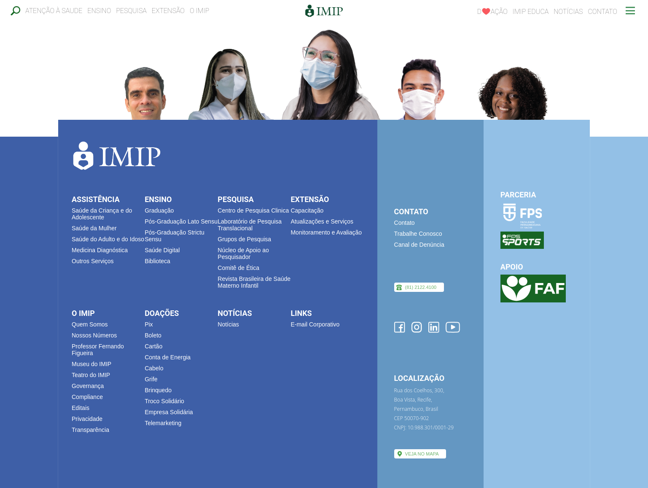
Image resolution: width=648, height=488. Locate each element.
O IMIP (199, 11)
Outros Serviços (93, 261)
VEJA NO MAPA (422, 453)
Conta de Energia (168, 357)
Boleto (153, 335)
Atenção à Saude (53, 11)
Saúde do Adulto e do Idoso (108, 239)
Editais (80, 407)
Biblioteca (157, 261)
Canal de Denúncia (419, 244)
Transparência (90, 429)
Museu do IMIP (91, 364)
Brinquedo (158, 390)
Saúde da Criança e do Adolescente (102, 214)
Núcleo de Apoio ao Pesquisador (243, 253)
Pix (149, 324)
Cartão (153, 346)
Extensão (168, 11)
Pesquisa (131, 11)
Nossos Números (94, 335)
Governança (88, 386)
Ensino (99, 11)
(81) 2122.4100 (421, 287)
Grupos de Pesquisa (244, 239)
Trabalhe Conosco (418, 233)
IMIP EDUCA (531, 12)
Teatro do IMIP (91, 375)
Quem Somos (90, 324)
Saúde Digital (162, 250)
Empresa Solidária (169, 412)
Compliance (87, 397)
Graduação (159, 210)
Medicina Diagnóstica (100, 250)
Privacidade (87, 418)
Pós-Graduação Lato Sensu (181, 221)
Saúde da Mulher (94, 228)
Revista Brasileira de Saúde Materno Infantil (254, 282)
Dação (492, 12)
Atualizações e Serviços (321, 221)
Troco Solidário (164, 401)
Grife (151, 379)
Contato (602, 12)
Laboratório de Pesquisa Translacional (250, 225)
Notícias (568, 12)
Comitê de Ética (238, 267)
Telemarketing (163, 423)
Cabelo (154, 368)
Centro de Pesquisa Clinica (253, 210)
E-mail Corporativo (314, 324)
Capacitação (306, 210)
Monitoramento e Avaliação (326, 232)
